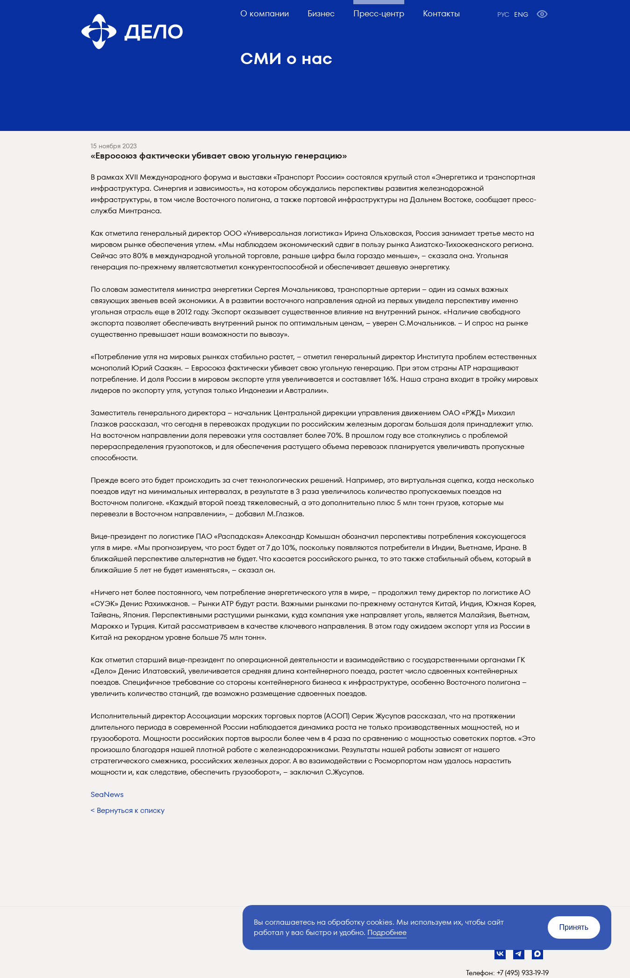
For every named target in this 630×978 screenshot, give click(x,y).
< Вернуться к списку (128, 810)
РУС (503, 14)
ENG (521, 14)
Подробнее (387, 932)
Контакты (441, 13)
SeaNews (107, 794)
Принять (574, 927)
